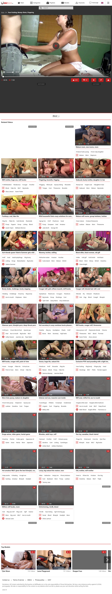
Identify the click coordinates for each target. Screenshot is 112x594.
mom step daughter (97, 152)
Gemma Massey (47, 373)
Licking (25, 224)
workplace (56, 330)
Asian (12, 442)
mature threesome (92, 221)
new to (79, 475)
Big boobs (26, 188)
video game (20, 439)
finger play (98, 366)
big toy (49, 330)
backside (29, 221)
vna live (95, 439)
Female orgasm (102, 370)
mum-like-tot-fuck (16, 330)
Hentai (18, 442)
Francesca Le (102, 410)
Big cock (13, 515)
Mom (87, 155)
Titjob (99, 479)
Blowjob (102, 297)
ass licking (49, 512)
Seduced (82, 188)
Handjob (28, 479)
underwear (68, 403)
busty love (80, 185)
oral (9, 257)
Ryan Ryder (28, 337)
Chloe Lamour (46, 519)
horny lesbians (65, 475)
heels (63, 330)
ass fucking (80, 366)
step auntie (6, 475)
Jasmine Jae (20, 337)
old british (92, 257)
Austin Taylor (9, 228)
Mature (81, 155)
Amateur (62, 224)
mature (54, 257)
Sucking (8, 479)
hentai (12, 439)
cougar (25, 185)
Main (2, 12)
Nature (44, 370)
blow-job (49, 185)
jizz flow (103, 439)
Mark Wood (82, 410)
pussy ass (27, 403)
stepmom (19, 403)
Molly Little (45, 410)
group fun (43, 221)
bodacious (17, 185)
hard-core (52, 294)
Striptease (18, 297)
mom (4, 366)
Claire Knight (83, 264)
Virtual (22, 370)
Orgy (85, 297)
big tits (5, 221)
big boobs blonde (94, 330)
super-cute (89, 185)
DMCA (29, 580)
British (64, 261)
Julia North (45, 228)
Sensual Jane (10, 519)
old (4, 512)
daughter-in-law (99, 185)
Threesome (56, 188)
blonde (79, 294)
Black (81, 261)
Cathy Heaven (10, 337)
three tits (86, 475)
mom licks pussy (8, 403)
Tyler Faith (45, 301)
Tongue (44, 188)
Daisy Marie (54, 301)
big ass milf (10, 512)
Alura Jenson (10, 191)
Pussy (7, 224)
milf (49, 221)
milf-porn (5, 330)
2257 (49, 580)
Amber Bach (46, 446)
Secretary (55, 333)
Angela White (92, 410)
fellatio (51, 403)
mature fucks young (83, 152)
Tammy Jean (46, 482)
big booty (28, 257)
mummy (21, 294)
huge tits (79, 439)
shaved (89, 294)
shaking (5, 294)
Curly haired (46, 261)
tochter (61, 257)
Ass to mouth (10, 297)
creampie (59, 403)
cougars (59, 294)
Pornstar (100, 333)
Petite (93, 370)
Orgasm (13, 224)
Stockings (59, 297)
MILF (19, 188)
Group (19, 224)
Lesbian (81, 224)
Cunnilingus (63, 442)
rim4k (41, 512)
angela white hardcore (97, 403)
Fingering (56, 406)
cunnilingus (43, 403)
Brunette (64, 188)
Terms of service (18, 580)
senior (31, 512)
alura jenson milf (82, 330)
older (78, 257)
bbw (41, 475)
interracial (88, 439)
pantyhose (43, 294)
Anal (56, 224)
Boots (44, 333)
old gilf (84, 257)
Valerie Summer (10, 264)
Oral (80, 297)
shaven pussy (63, 439)
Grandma (103, 261)
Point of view (9, 370)
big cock (19, 512)
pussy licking (59, 185)
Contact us (6, 580)
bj (84, 294)
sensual (42, 439)
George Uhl (54, 228)
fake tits (12, 221)
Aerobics (45, 442)
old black (100, 257)
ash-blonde (20, 221)
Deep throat (102, 406)
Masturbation (21, 261)
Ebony (91, 261)
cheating (15, 475)
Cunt (50, 188)
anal (62, 221)
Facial (44, 515)
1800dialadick (7, 185)
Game (7, 442)
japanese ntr (30, 439)
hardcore (56, 221)
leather (42, 330)
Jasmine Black (58, 373)
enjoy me (56, 475)
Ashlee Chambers (57, 446)
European (51, 224)
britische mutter (44, 257)
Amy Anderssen (64, 301)
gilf (26, 512)
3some (105, 330)
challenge (13, 294)
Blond (7, 188)
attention (47, 475)
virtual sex (26, 366)
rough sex (23, 475)
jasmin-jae (27, 330)
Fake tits (13, 188)
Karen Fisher (19, 191)
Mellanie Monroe (20, 228)
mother (32, 185)
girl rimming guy (60, 512)
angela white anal (82, 403)
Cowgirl (95, 297)
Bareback (50, 479)
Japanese (30, 442)
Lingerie (44, 406)
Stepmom (93, 155)
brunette (68, 185)
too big (100, 475)
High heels (63, 333)
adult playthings (18, 257)
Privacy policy (39, 580)
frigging (42, 185)
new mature (80, 221)
